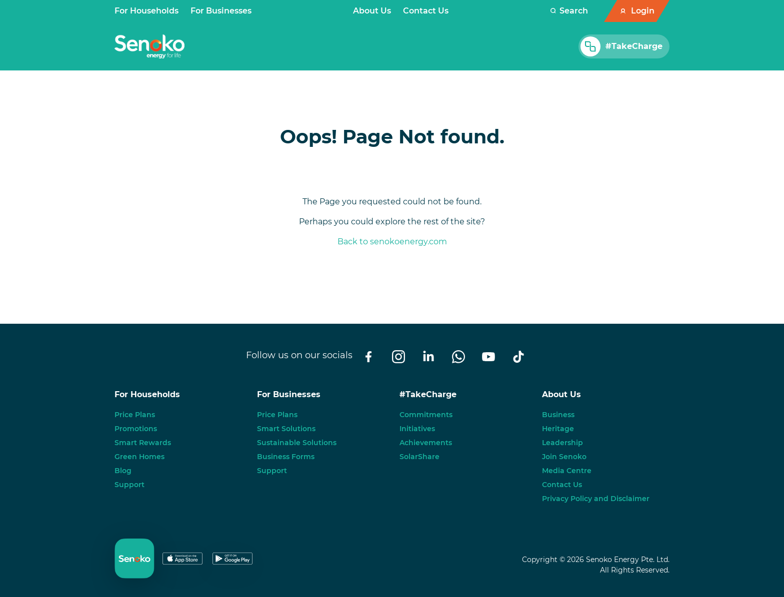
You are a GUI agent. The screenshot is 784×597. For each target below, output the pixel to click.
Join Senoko (564, 456)
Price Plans (134, 414)
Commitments (426, 414)
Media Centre (567, 470)
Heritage (558, 428)
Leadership (562, 442)
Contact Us (425, 10)
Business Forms (285, 456)
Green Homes (139, 456)
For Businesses (221, 10)
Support (129, 484)
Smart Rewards (142, 442)
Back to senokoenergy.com (392, 241)
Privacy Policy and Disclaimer (596, 498)
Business (558, 414)
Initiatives (417, 428)
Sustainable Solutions (296, 442)
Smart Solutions (286, 428)
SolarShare (420, 456)
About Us (372, 10)
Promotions (135, 428)
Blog (123, 470)
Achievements (426, 442)
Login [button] (642, 10)
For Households (146, 10)
